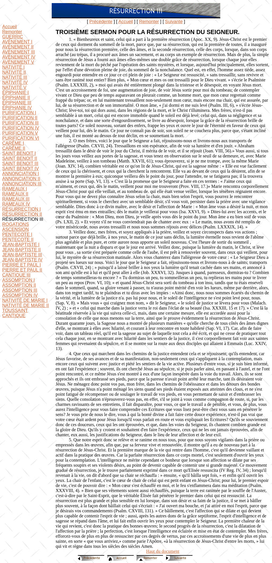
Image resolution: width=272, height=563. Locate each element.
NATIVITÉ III (14, 77)
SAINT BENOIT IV (20, 168)
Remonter (149, 21)
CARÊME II (13, 148)
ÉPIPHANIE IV (17, 107)
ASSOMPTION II (19, 285)
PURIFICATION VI (20, 138)
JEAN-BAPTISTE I (20, 244)
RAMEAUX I (14, 188)
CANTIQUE (14, 315)
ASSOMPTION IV (20, 295)
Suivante (174, 21)
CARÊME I (13, 143)
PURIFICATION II (19, 117)
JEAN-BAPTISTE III (22, 254)
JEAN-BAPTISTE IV (22, 259)
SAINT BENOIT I (19, 153)
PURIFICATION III (20, 123)
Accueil (125, 21)
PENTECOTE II (17, 239)
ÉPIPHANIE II (16, 97)
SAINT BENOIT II (19, 158)
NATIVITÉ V (14, 87)
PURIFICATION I (19, 112)
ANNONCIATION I (20, 173)
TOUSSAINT (15, 310)
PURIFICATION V (20, 133)
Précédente (100, 21)
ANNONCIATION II (21, 178)
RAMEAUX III (16, 199)
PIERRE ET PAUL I (21, 264)
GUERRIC (12, 36)
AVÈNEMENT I (17, 41)
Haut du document (162, 551)
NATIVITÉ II (14, 72)
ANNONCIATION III (21, 183)
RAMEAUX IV (16, 204)
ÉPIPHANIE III (16, 102)
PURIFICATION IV (20, 128)
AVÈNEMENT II (17, 46)
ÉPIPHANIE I (15, 92)
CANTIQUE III (16, 275)
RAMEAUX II (15, 194)
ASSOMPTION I (18, 280)
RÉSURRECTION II (22, 214)
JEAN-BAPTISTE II (21, 249)
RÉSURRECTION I (21, 209)
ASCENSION (15, 229)
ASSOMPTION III (19, 290)
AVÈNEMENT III (18, 52)
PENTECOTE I (17, 234)
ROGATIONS (15, 224)
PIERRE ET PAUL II (22, 270)
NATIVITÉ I (13, 67)
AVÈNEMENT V (18, 62)
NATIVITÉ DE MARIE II (25, 305)
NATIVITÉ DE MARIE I (25, 300)
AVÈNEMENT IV (18, 57)
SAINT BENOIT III (20, 163)
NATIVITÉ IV (15, 82)
